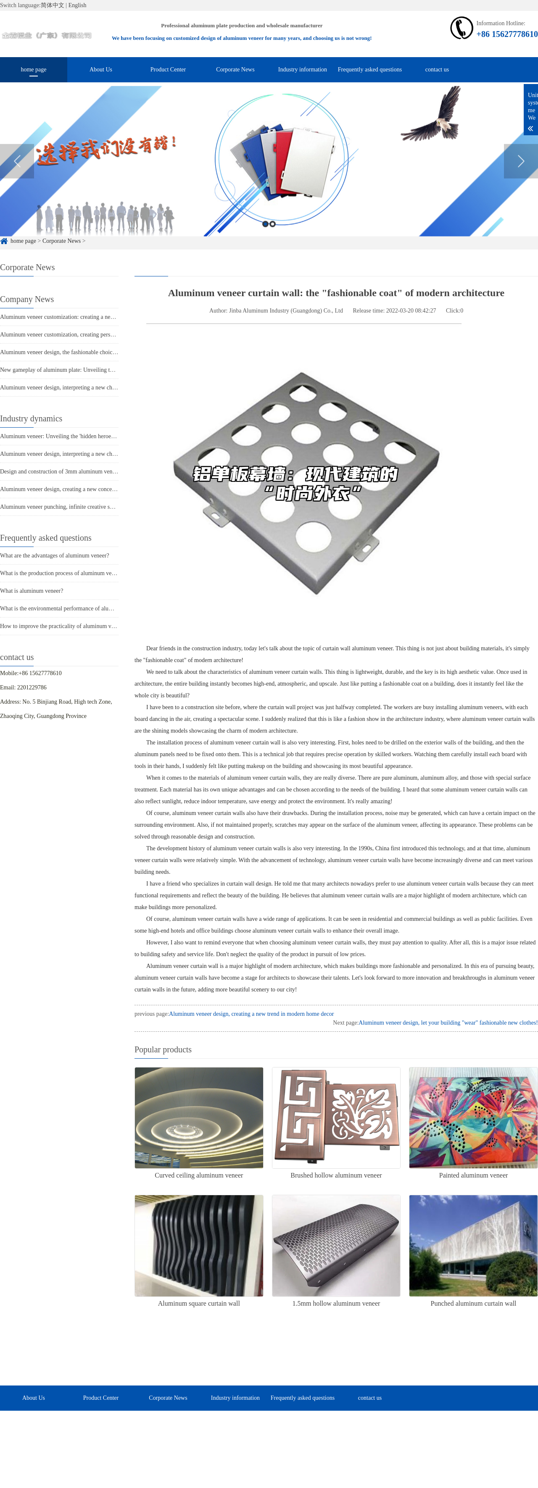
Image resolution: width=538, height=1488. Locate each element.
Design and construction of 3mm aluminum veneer (60, 471)
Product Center (168, 69)
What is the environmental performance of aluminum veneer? (72, 608)
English (78, 5)
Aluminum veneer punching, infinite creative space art (64, 507)
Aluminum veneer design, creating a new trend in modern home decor (251, 1014)
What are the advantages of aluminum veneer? (54, 555)
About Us (101, 69)
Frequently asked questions (370, 69)
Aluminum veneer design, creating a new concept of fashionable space (83, 489)
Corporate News (235, 69)
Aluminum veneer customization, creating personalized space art (76, 334)
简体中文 (52, 5)
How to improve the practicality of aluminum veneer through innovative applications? (101, 626)
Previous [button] (17, 173)
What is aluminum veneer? (31, 591)
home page (33, 69)
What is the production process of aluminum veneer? (62, 573)
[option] (269, 173)
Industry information (302, 69)
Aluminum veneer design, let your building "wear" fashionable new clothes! (448, 1023)
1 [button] (265, 235)
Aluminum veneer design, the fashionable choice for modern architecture (86, 352)
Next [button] (521, 173)
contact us (437, 69)
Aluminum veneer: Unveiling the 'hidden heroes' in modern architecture (84, 436)
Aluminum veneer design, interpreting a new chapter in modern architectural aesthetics (102, 387)
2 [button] (272, 235)
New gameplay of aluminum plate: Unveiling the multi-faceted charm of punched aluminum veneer (117, 370)
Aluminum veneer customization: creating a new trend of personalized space (90, 317)
